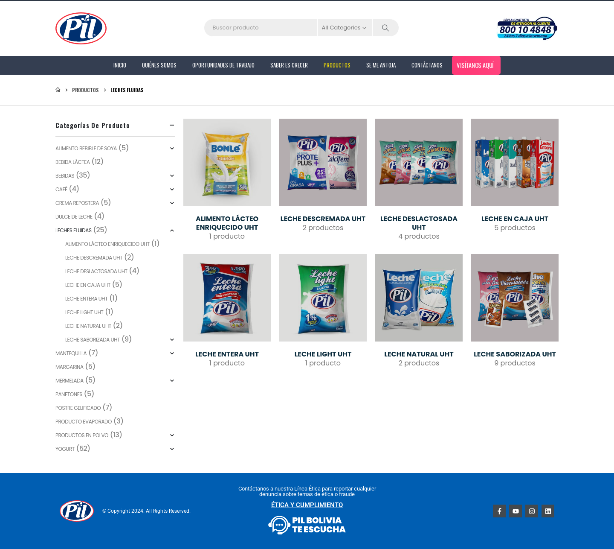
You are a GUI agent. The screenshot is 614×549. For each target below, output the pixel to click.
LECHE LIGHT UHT (84, 312)
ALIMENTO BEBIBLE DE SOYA (86, 148)
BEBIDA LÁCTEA (72, 162)
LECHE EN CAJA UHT (87, 285)
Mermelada (69, 380)
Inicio (119, 65)
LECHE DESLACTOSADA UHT (96, 271)
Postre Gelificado (78, 408)
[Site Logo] (81, 28)
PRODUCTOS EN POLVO (81, 435)
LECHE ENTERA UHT (86, 298)
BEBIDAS (64, 175)
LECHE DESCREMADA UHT (93, 257)
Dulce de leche (74, 216)
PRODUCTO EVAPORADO (83, 421)
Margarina (69, 367)
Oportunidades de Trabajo (223, 65)
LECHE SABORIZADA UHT (92, 339)
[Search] (386, 27)
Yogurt (65, 449)
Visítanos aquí (475, 65)
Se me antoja (381, 65)
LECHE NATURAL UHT (88, 326)
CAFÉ (61, 189)
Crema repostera (77, 203)
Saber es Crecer (289, 65)
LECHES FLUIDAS (73, 230)
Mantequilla (71, 353)
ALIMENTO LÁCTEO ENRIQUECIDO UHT (107, 244)
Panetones (68, 394)
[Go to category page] (227, 162)
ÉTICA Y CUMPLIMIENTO (307, 505)
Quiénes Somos (159, 65)
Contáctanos (427, 65)
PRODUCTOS (337, 65)
